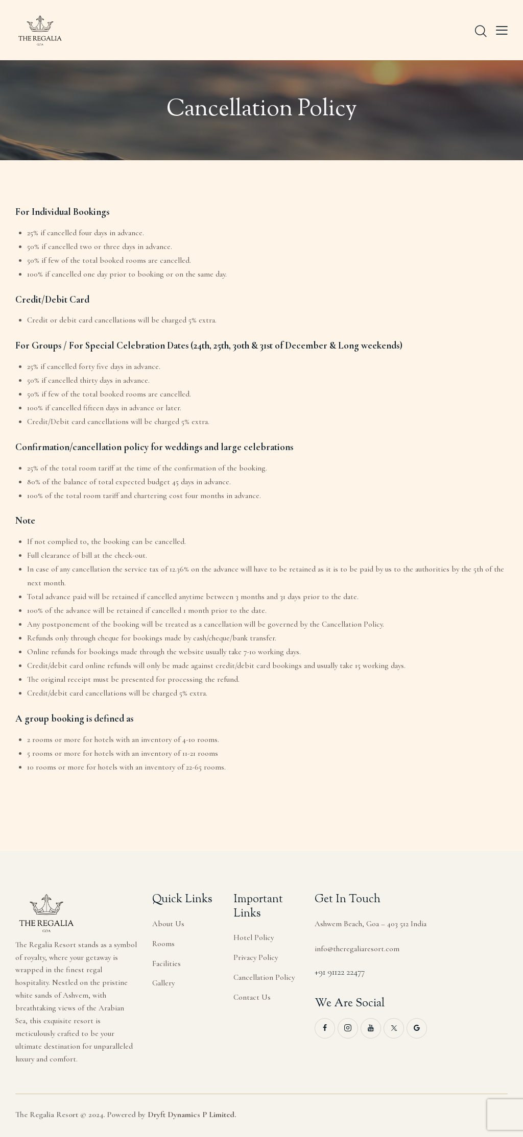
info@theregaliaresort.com (357, 948)
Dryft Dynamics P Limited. (192, 1114)
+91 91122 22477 (340, 972)
